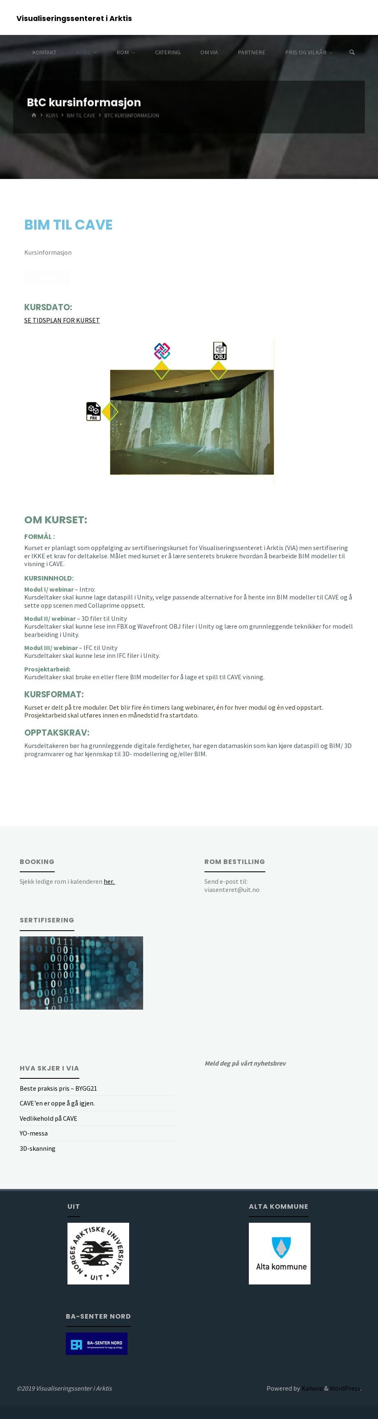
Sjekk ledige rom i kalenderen (67, 881)
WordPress (344, 1388)
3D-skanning (38, 1148)
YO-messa (34, 1133)
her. (109, 881)
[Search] (352, 52)
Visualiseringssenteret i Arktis (74, 18)
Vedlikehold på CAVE (48, 1118)
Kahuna (311, 1388)
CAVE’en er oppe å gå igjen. (57, 1103)
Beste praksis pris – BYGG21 (58, 1088)
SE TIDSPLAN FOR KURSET (62, 320)
